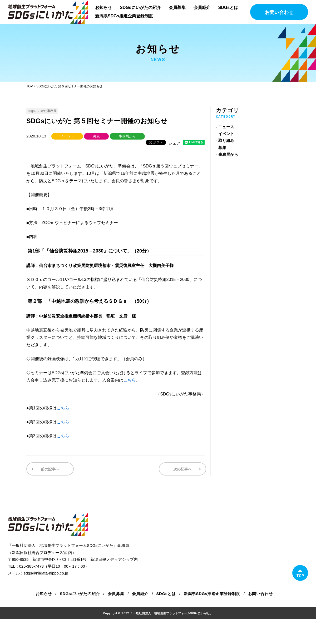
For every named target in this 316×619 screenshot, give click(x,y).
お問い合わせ (279, 12)
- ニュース (225, 127)
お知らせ (103, 7)
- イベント (225, 133)
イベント (67, 136)
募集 (96, 136)
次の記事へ (183, 469)
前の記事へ (49, 469)
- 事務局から (227, 154)
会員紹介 (202, 7)
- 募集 (221, 147)
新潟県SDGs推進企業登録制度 (124, 16)
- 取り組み (225, 140)
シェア (174, 143)
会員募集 (177, 7)
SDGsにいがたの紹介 (140, 7)
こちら (129, 380)
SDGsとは (228, 7)
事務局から (127, 136)
